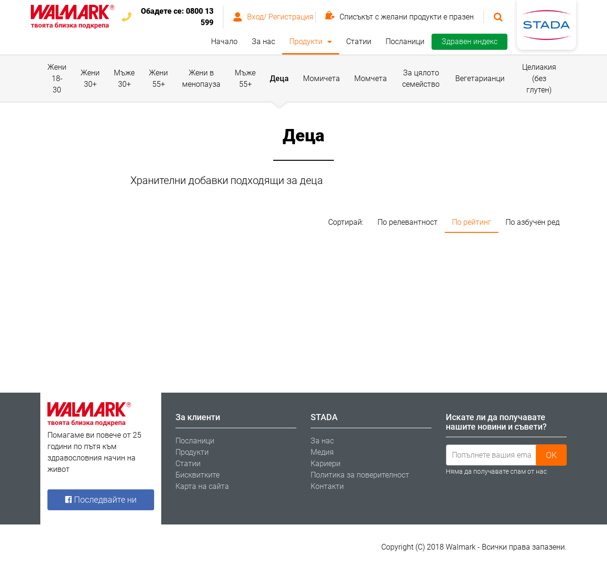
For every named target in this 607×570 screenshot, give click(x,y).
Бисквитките (197, 474)
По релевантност (407, 222)
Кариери (325, 463)
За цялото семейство (421, 78)
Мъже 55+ (245, 78)
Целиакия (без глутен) (539, 78)
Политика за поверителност (360, 474)
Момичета (321, 78)
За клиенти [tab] (197, 417)
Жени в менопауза (201, 78)
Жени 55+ (158, 78)
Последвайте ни (101, 500)
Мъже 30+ (124, 78)
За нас (263, 41)
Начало (224, 41)
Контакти (327, 486)
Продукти (305, 41)
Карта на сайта (202, 486)
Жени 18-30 (56, 78)
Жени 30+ (90, 78)
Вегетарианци (480, 78)
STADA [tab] (324, 417)
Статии (358, 41)
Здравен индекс (469, 41)
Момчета (370, 78)
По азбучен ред (533, 222)
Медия (322, 452)
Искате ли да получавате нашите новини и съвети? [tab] (496, 422)
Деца (279, 78)
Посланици (405, 41)
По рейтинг (471, 222)
